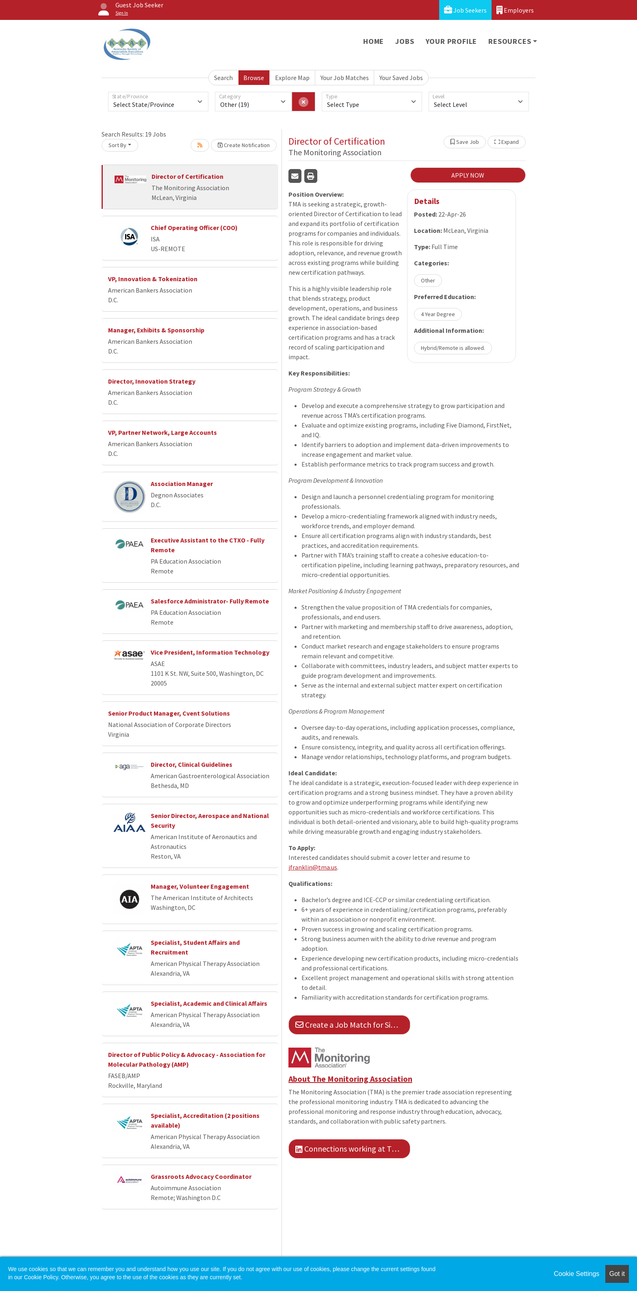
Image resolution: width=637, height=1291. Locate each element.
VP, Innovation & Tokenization (152, 279)
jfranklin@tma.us (312, 867)
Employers (515, 10)
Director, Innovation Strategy (151, 381)
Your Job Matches (345, 78)
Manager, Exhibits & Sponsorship (156, 330)
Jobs (404, 41)
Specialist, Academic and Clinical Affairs (209, 1003)
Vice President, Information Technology (210, 652)
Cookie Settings (576, 1273)
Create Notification (244, 145)
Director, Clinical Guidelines (191, 764)
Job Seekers (465, 10)
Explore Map (292, 78)
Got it (617, 1273)
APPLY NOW (467, 175)
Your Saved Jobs (401, 78)
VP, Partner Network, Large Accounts (162, 432)
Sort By (117, 145)
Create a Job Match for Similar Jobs (352, 1025)
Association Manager (182, 484)
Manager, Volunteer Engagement (200, 886)
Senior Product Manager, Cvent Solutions (169, 713)
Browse (253, 78)
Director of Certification (187, 176)
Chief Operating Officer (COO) (194, 227)
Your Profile (451, 41)
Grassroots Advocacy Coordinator (201, 1176)
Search (223, 78)
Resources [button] (509, 41)
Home (373, 41)
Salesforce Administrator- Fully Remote (210, 601)
